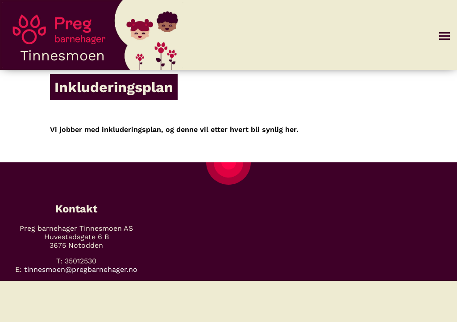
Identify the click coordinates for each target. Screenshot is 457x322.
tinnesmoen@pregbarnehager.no (80, 269)
